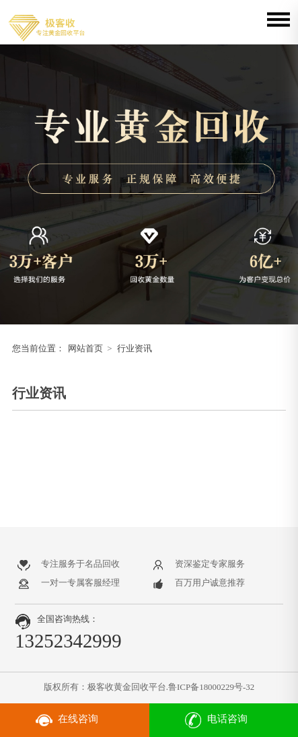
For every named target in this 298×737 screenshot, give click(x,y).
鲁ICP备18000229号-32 (211, 687)
